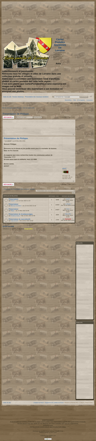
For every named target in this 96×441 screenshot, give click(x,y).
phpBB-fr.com (52, 435)
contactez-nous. (48, 425)
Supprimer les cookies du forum (54, 402)
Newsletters (68, 100)
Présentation (13, 199)
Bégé (12, 210)
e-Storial (68, 204)
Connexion (89, 100)
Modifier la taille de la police (91, 96)
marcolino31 (14, 220)
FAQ (74, 100)
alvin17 (9, 141)
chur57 (13, 200)
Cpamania (68, 219)
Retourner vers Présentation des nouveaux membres (19, 189)
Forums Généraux (18, 97)
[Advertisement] (74, 19)
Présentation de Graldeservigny (21, 214)
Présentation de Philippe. (16, 114)
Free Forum (53, 432)
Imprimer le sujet (53, 96)
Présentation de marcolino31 (19, 219)
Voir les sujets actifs (29, 108)
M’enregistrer (81, 100)
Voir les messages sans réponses (12, 108)
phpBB (43, 431)
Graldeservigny (15, 215)
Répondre (8, 117)
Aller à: (72, 189)
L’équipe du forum (38, 402)
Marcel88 (68, 214)
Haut (73, 134)
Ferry (68, 209)
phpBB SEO (48, 437)
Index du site (7, 97)
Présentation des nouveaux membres (36, 97)
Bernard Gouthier (16, 205)
